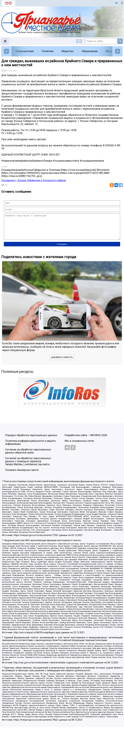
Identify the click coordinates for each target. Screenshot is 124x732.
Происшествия (25, 51)
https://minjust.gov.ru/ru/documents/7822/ (36, 724)
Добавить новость (62, 362)
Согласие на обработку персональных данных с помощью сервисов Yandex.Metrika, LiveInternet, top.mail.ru (28, 466)
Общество (67, 51)
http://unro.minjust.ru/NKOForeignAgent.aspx (37, 637)
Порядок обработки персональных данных (31, 440)
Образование (90, 51)
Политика (47, 51)
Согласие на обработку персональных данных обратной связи (28, 456)
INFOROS (95, 440)
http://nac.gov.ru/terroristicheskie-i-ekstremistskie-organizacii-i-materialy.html (54, 667)
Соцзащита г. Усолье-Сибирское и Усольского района (33, 180)
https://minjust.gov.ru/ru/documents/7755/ (36, 540)
